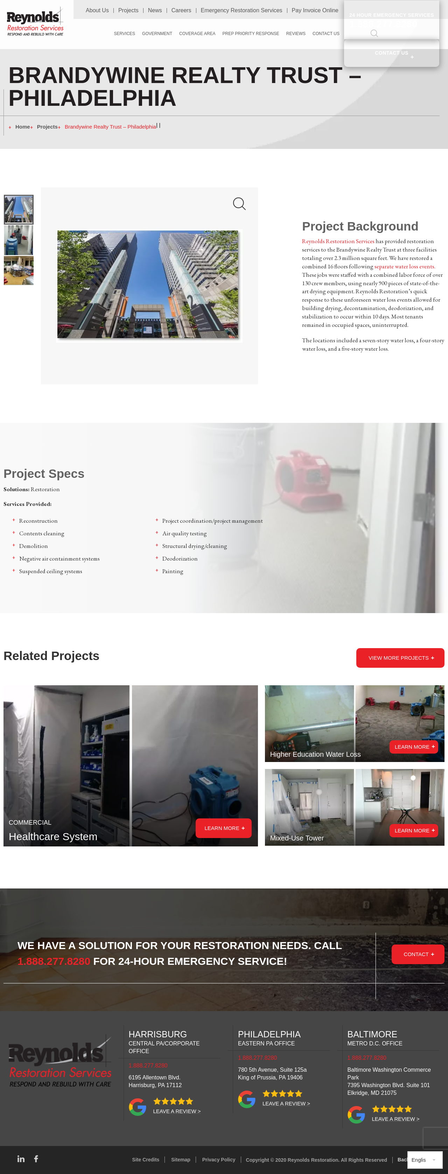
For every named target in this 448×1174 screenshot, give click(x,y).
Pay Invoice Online (315, 10)
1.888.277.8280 (54, 961)
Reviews (296, 33)
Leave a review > (177, 1111)
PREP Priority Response (250, 33)
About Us (97, 10)
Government (157, 33)
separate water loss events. (404, 266)
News (155, 10)
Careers (181, 10)
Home (22, 127)
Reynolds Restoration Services (338, 241)
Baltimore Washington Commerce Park (389, 1081)
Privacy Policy (219, 1159)
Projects (128, 10)
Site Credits (146, 1159)
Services (124, 33)
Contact (416, 954)
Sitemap (180, 1159)
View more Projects (399, 658)
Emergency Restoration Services (241, 10)
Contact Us (391, 52)
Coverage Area (197, 33)
